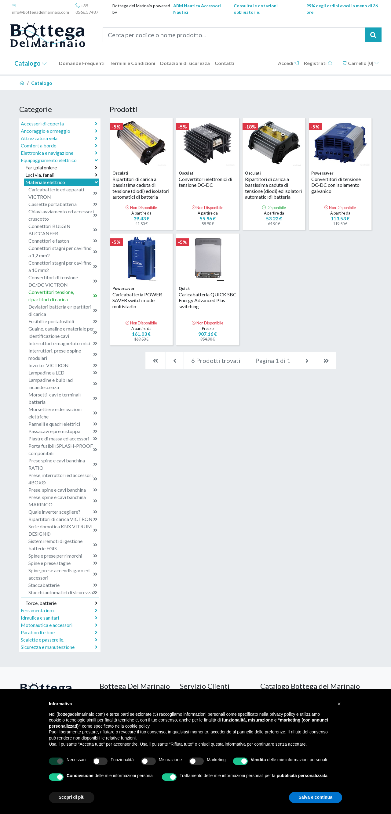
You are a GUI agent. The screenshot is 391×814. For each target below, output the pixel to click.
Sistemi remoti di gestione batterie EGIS (62, 544)
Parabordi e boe (59, 632)
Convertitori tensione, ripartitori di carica (62, 295)
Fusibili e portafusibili (62, 321)
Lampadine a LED (62, 372)
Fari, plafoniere (61, 167)
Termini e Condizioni (132, 63)
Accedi (288, 63)
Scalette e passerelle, (59, 639)
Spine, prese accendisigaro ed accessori (62, 574)
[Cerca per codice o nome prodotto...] (234, 34)
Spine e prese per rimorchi (62, 555)
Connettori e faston (62, 240)
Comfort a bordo (59, 145)
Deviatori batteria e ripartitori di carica (62, 310)
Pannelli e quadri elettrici (62, 424)
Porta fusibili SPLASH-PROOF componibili (62, 449)
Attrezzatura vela (59, 138)
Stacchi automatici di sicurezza (62, 592)
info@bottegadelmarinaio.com (40, 9)
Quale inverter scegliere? (62, 512)
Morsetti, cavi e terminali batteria (62, 398)
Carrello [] (360, 63)
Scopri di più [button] (72, 797)
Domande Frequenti (81, 63)
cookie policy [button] (137, 726)
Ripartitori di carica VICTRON (62, 519)
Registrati (318, 63)
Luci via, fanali (61, 175)
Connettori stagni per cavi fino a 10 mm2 (62, 266)
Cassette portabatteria (62, 204)
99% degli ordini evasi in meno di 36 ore (342, 9)
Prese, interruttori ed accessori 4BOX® (62, 478)
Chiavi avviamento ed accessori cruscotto (62, 215)
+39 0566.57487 (86, 9)
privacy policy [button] (282, 714)
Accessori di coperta (59, 123)
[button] (339, 704)
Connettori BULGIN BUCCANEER (62, 229)
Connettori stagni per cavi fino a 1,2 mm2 (62, 251)
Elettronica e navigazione (59, 153)
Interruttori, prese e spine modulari (62, 354)
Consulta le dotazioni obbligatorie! (256, 9)
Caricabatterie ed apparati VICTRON (62, 193)
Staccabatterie (62, 585)
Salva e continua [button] (315, 797)
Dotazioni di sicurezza (185, 63)
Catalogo (30, 63)
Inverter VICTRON (62, 365)
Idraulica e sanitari (59, 617)
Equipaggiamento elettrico (60, 160)
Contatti (224, 63)
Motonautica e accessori (59, 625)
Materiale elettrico (62, 182)
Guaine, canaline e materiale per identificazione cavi (62, 332)
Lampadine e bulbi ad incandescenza (62, 383)
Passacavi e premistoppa (62, 431)
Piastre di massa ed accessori (62, 438)
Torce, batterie (61, 603)
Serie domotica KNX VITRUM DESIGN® (62, 530)
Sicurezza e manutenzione (59, 647)
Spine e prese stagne (62, 563)
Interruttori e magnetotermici (62, 343)
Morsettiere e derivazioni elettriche (62, 412)
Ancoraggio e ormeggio (59, 131)
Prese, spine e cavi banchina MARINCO (62, 500)
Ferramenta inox (59, 610)
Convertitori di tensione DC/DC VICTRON (62, 281)
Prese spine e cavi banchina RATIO (62, 464)
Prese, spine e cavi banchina (62, 490)
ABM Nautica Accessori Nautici (197, 9)
